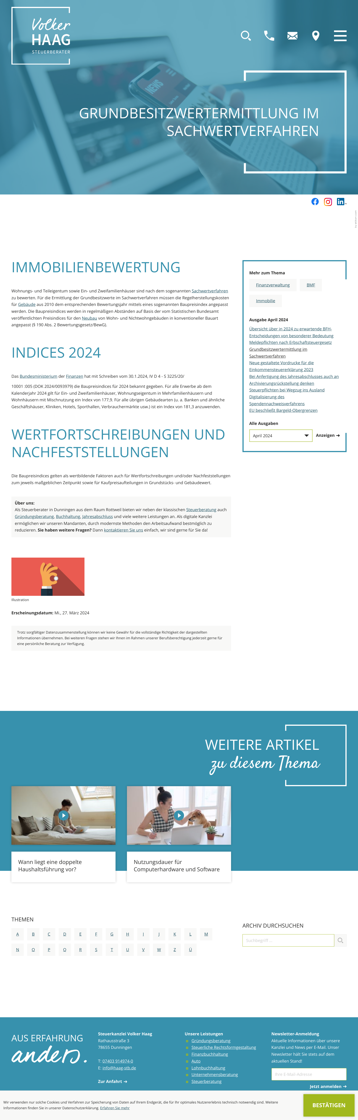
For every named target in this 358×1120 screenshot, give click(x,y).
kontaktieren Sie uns (123, 530)
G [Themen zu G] (112, 934)
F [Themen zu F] (96, 934)
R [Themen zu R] (80, 950)
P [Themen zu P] (49, 950)
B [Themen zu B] (33, 934)
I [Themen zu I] (143, 934)
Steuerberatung (201, 510)
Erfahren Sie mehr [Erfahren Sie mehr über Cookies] (115, 1108)
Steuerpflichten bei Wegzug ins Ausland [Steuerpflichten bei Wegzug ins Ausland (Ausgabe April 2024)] (287, 390)
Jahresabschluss (97, 516)
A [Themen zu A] (17, 934)
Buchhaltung (68, 516)
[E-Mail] (309, 1074)
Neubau (89, 318)
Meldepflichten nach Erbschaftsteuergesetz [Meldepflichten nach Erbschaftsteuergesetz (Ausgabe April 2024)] (290, 342)
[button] (269, 36)
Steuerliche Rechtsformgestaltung (224, 1047)
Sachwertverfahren (210, 291)
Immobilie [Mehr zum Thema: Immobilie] (265, 301)
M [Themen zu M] (206, 934)
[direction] (316, 36)
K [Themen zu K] (175, 934)
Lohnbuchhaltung (208, 1068)
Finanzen (74, 376)
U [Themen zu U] (127, 950)
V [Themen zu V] (143, 950)
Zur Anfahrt (112, 1081)
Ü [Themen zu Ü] (190, 950)
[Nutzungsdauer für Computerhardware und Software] (179, 834)
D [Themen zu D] (64, 934)
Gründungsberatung (34, 516)
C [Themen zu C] (49, 934)
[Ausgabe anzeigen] (328, 435)
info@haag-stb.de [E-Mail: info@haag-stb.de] (119, 1068)
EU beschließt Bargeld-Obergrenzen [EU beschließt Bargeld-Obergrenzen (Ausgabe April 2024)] (283, 410)
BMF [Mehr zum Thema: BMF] (311, 285)
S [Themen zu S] (96, 950)
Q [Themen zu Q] (64, 950)
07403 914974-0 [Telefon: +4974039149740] (118, 1061)
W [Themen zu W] (159, 950)
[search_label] (288, 940)
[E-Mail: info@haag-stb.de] (292, 36)
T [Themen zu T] (112, 950)
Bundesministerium (38, 376)
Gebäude (26, 304)
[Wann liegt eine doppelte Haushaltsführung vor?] (63, 834)
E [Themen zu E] (80, 934)
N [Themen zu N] (17, 950)
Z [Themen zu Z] (175, 950)
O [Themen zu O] (33, 950)
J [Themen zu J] (159, 934)
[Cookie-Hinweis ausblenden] (329, 1105)
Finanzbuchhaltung (210, 1054)
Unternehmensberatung (215, 1074)
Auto (196, 1061)
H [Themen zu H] (127, 934)
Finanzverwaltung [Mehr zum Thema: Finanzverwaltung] (273, 285)
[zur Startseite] (40, 36)
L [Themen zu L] (191, 934)
